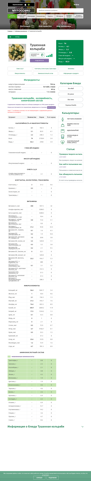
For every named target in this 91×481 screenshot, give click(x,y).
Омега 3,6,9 (19, 69)
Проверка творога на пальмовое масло (70, 154)
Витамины (71, 69)
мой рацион (51, 107)
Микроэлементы (20, 73)
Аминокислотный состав (45, 73)
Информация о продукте (71, 73)
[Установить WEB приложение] (21, 4)
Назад (17, 37)
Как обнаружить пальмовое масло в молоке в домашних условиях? (70, 174)
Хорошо (39, 477)
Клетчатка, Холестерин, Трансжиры (45, 69)
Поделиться (39, 60)
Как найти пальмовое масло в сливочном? (70, 164)
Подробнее (53, 477)
